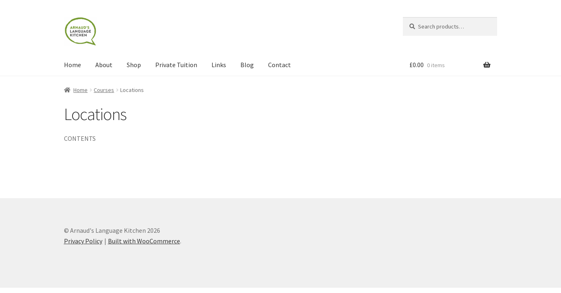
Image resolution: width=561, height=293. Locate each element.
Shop (134, 65)
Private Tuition (176, 65)
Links (218, 65)
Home (72, 65)
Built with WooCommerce (144, 241)
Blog (247, 65)
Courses (104, 90)
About (103, 65)
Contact (279, 65)
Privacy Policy (83, 241)
